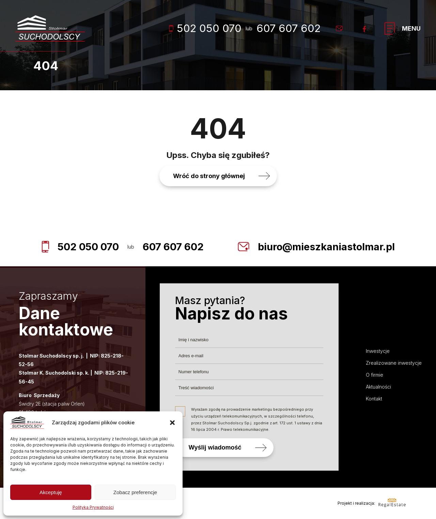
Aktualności (378, 387)
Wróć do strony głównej (209, 175)
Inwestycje (378, 351)
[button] (172, 422)
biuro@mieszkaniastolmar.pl (327, 246)
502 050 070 (205, 28)
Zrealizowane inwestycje (394, 363)
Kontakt (374, 399)
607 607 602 (288, 28)
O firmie (374, 375)
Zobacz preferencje (135, 492)
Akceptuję (51, 492)
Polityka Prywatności (93, 507)
